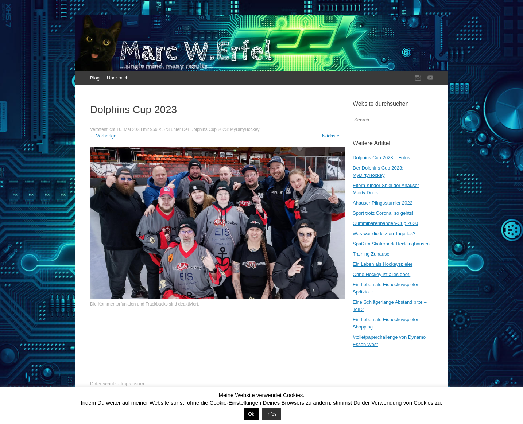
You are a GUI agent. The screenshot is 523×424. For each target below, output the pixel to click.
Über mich (117, 78)
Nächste (333, 136)
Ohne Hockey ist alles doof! (381, 274)
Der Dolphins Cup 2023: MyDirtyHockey (220, 129)
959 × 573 (160, 129)
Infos (271, 414)
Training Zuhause (371, 254)
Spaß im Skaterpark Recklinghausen (391, 243)
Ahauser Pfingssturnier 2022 (382, 203)
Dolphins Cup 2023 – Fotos (381, 157)
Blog (95, 78)
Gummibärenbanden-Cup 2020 (385, 223)
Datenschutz (103, 383)
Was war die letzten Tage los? (384, 233)
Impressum (132, 383)
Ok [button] (251, 414)
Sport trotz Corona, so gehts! (383, 213)
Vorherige (103, 136)
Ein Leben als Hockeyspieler (382, 264)
